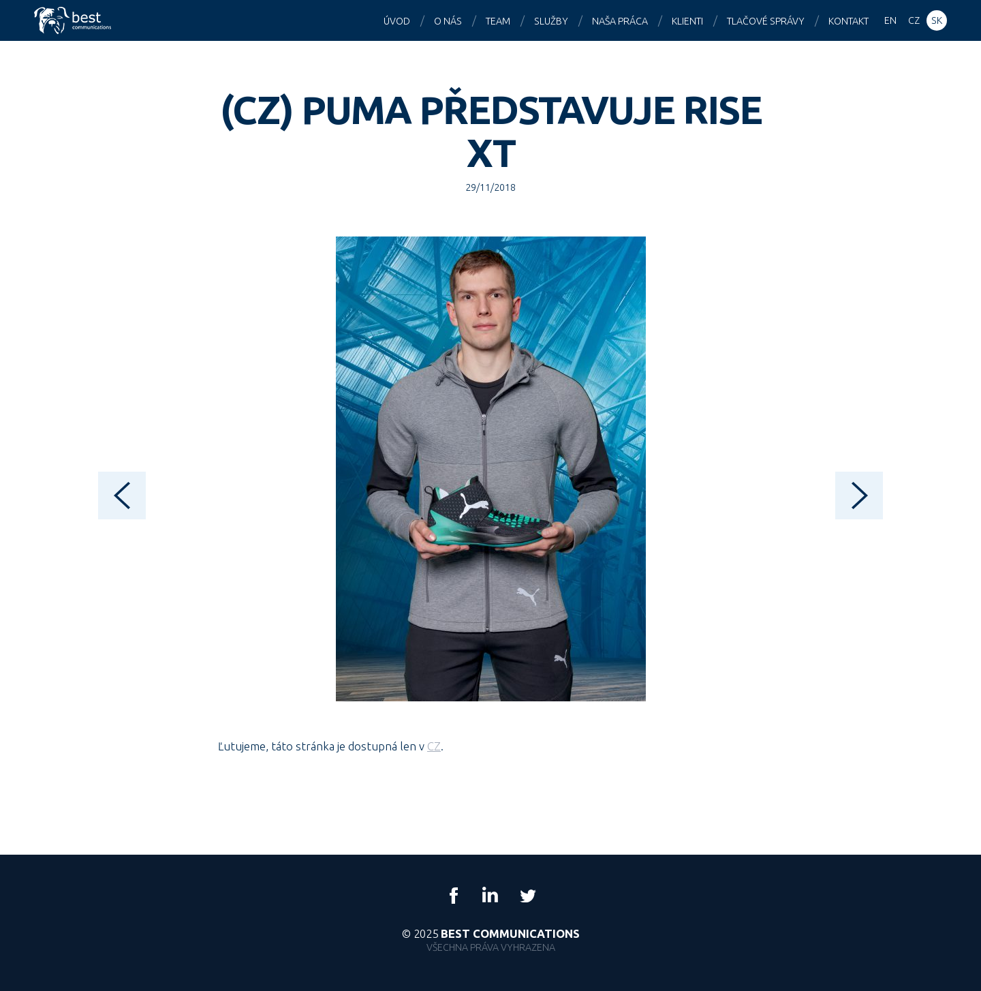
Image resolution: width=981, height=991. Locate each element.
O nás (448, 21)
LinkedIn (490, 895)
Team (498, 21)
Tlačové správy (766, 21)
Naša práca (620, 21)
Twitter (527, 895)
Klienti (687, 21)
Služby (551, 21)
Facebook (453, 895)
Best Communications (74, 20)
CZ (434, 746)
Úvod (397, 21)
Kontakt (848, 21)
